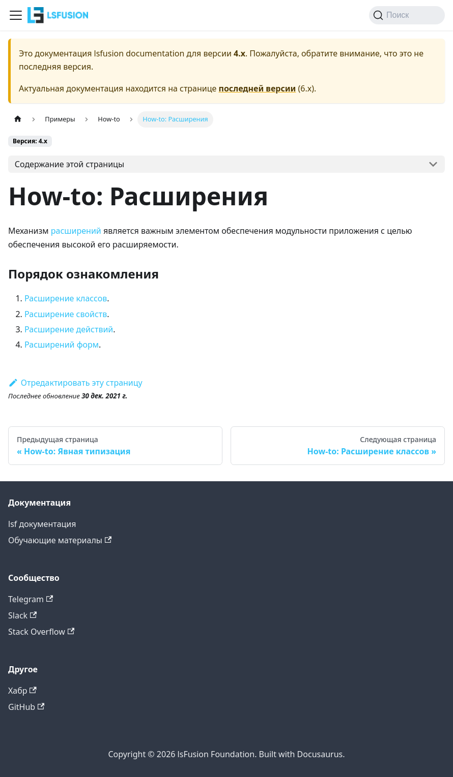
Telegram (30, 599)
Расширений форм (61, 344)
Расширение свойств (65, 314)
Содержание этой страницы (69, 164)
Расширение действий (68, 329)
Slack (22, 615)
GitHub (26, 706)
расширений (76, 230)
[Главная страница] (17, 119)
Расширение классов (65, 298)
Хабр (22, 690)
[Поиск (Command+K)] (407, 15)
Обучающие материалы (59, 540)
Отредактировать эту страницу (75, 382)
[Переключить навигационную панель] (15, 15)
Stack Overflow (41, 631)
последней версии (257, 88)
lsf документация (42, 524)
